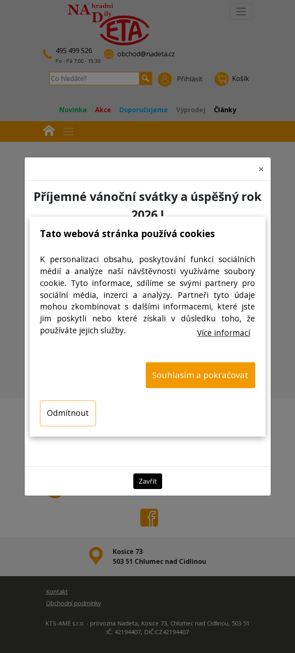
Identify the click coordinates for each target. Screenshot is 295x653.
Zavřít (148, 477)
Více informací (223, 332)
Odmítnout (68, 412)
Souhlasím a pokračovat (200, 375)
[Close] (261, 166)
